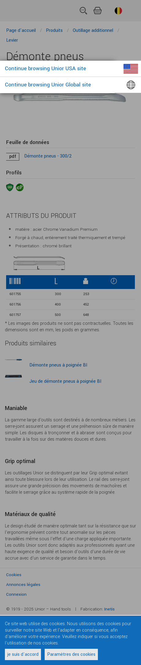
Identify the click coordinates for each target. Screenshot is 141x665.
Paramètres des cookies (71, 654)
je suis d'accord (23, 654)
